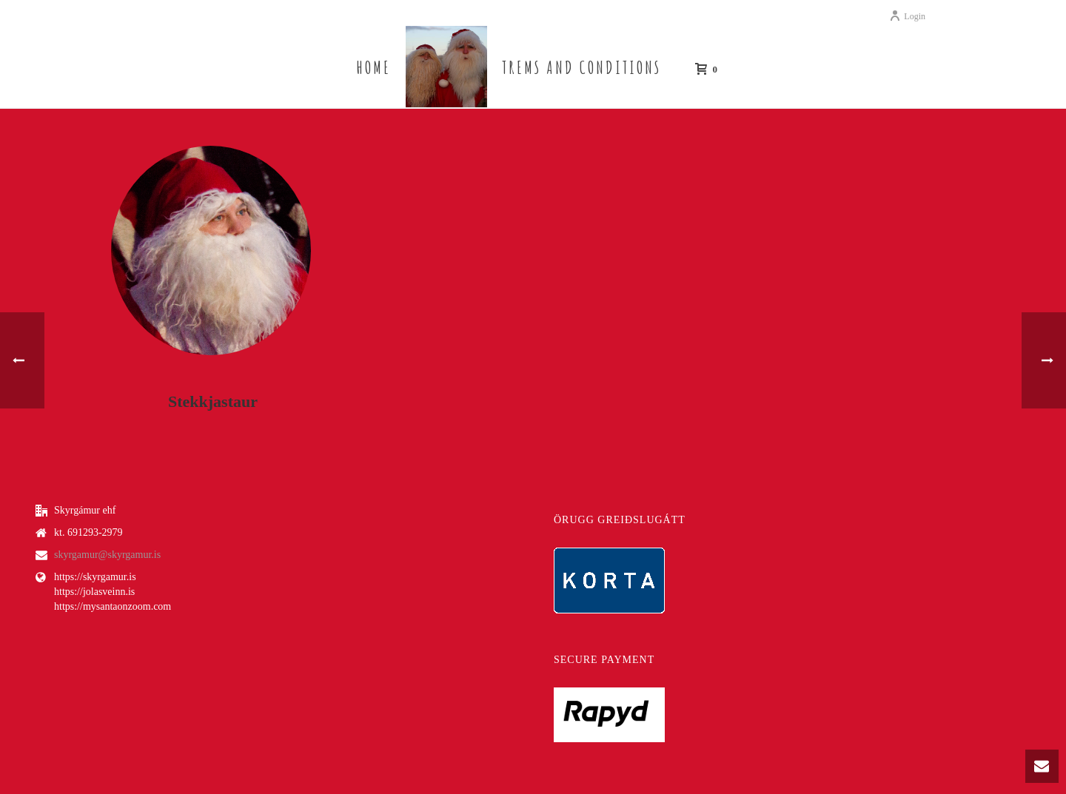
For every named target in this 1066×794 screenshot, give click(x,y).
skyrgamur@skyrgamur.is (107, 554)
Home (373, 67)
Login (907, 16)
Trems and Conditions (581, 67)
